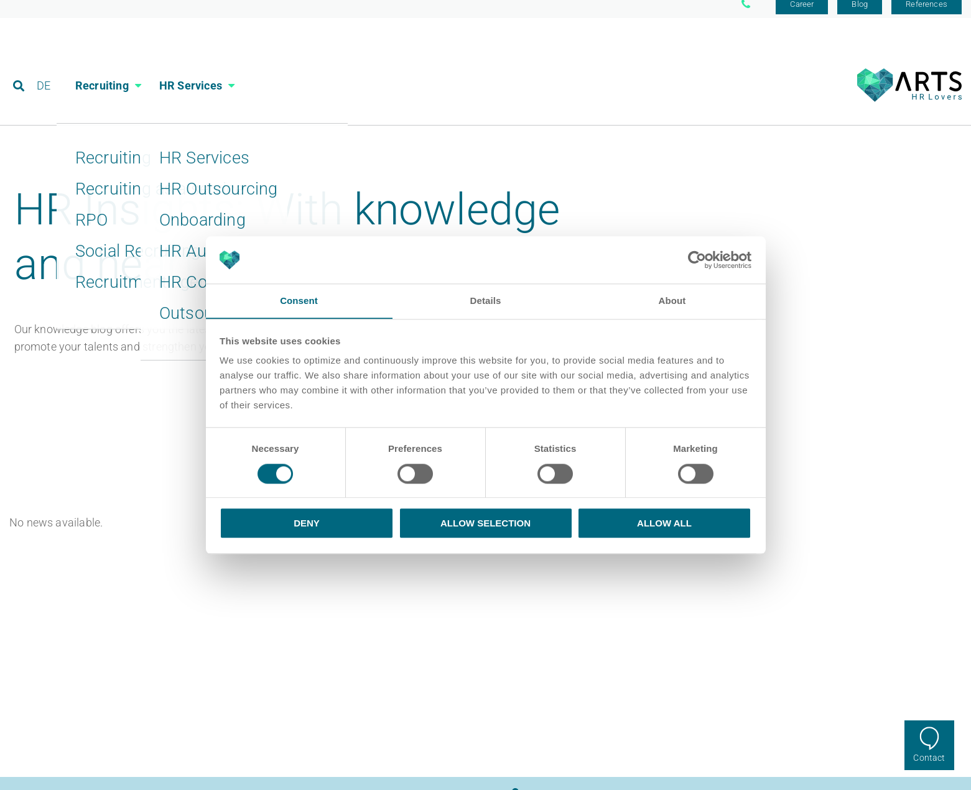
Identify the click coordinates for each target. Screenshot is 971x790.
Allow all (664, 523)
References (926, 14)
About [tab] (672, 300)
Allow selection (485, 523)
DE (44, 64)
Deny (307, 523)
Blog (860, 14)
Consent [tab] (299, 300)
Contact (929, 758)
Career (802, 14)
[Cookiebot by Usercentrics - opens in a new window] (697, 259)
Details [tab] (485, 300)
